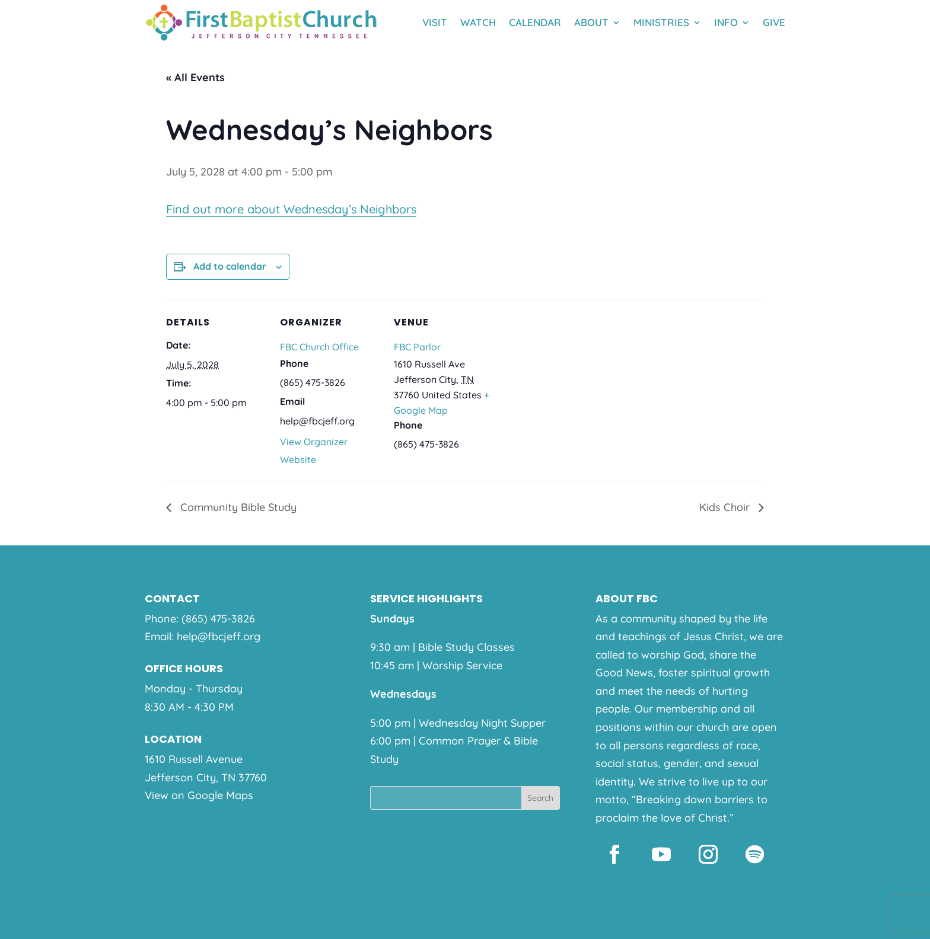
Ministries (661, 22)
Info (726, 22)
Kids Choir (726, 507)
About (591, 22)
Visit (434, 22)
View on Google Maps (199, 795)
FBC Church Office (319, 347)
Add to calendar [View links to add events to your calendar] (229, 266)
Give (774, 22)
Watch (478, 22)
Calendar (535, 22)
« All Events (195, 77)
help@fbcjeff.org (218, 636)
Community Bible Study (237, 507)
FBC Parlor (417, 347)
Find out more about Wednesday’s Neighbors (291, 209)
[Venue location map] (570, 380)
